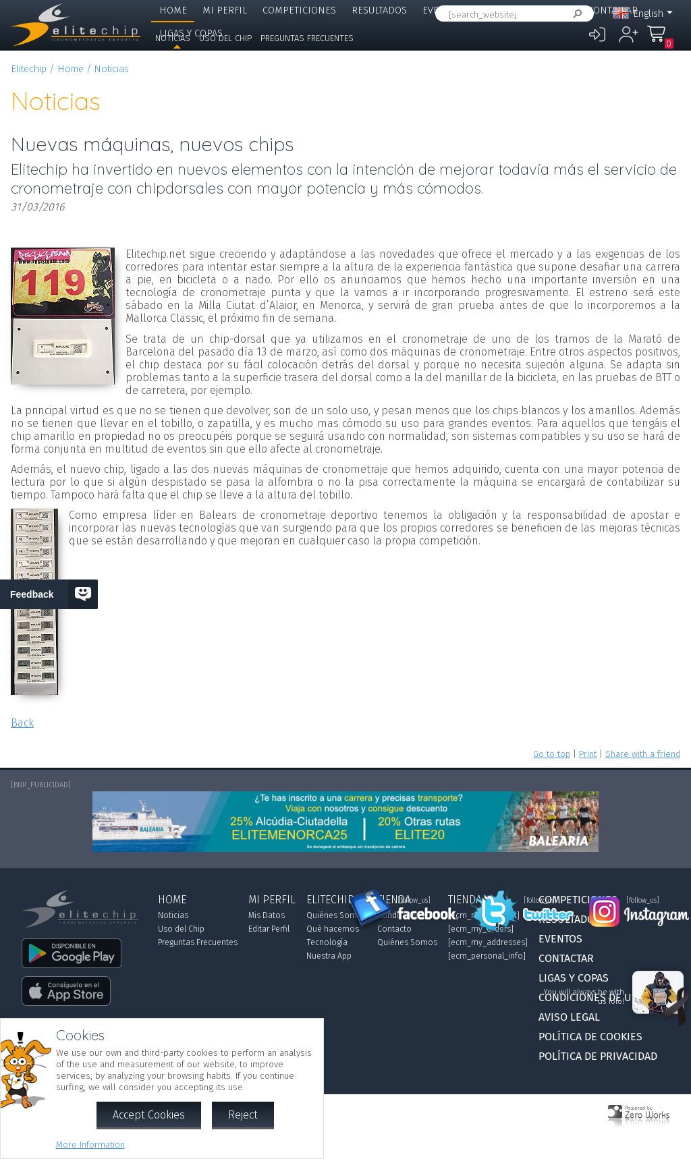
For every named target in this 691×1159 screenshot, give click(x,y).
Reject (243, 1114)
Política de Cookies (590, 1036)
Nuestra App (329, 956)
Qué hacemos (332, 929)
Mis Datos (266, 915)
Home (173, 10)
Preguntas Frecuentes (307, 38)
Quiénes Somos (336, 915)
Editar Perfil (268, 929)
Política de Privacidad (597, 1056)
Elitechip (501, 10)
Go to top (551, 754)
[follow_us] (414, 901)
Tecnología (327, 942)
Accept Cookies (149, 1114)
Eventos (442, 10)
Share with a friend (642, 754)
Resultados (379, 10)
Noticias (172, 38)
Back (22, 722)
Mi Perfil (224, 10)
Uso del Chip (225, 38)
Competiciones (299, 10)
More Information (90, 1144)
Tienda (555, 10)
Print (588, 754)
